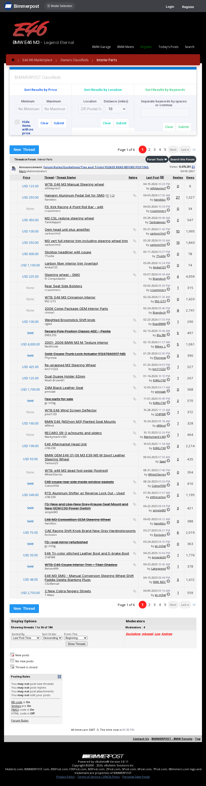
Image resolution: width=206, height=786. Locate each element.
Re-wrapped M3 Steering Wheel (70, 365)
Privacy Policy (65, 776)
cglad (48, 324)
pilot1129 (51, 414)
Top (197, 739)
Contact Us (141, 739)
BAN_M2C (159, 582)
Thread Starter (66, 177)
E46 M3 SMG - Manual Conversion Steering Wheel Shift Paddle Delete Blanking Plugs (89, 578)
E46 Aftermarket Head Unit (66, 444)
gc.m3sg (50, 403)
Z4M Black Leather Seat (64, 388)
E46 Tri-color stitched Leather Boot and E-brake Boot (87, 553)
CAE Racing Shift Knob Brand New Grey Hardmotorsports (90, 531)
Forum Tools (155, 159)
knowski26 (159, 557)
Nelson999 (52, 568)
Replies (178, 177)
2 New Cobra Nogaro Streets (68, 591)
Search (189, 47)
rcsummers (52, 211)
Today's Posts (168, 47)
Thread (49, 177)
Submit (59, 123)
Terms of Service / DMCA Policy (98, 776)
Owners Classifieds (75, 60)
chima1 (50, 312)
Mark (22, 171)
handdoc (51, 199)
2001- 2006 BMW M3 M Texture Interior (76, 342)
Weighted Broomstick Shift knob (70, 320)
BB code (16, 702)
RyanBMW (159, 324)
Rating (133, 177)
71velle (49, 256)
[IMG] (15, 709)
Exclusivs (51, 534)
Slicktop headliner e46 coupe (68, 252)
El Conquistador (55, 278)
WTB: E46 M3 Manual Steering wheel (74, 184)
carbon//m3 (53, 233)
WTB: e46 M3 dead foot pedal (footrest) (76, 470)
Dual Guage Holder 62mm (65, 376)
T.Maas (49, 595)
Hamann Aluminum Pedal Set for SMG (75, 195)
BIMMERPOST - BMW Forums (171, 739)
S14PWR (160, 414)
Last (185, 149)
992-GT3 (50, 301)
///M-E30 (50, 448)
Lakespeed (158, 568)
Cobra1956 (52, 486)
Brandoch (159, 278)
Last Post (152, 177)
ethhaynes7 (52, 188)
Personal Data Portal (136, 776)
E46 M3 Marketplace (38, 60)
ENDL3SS (50, 335)
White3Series (53, 474)
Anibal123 (51, 267)
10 (178, 231)
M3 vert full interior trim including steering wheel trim (86, 241)
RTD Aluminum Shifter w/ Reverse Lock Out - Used (85, 493)
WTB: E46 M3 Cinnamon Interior (70, 297)
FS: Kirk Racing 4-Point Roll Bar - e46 (74, 207)
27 (178, 197)
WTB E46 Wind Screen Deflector (71, 410)
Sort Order (49, 634)
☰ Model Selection (59, 6)
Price (26, 177)
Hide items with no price (25, 127)
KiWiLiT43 (159, 380)
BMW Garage (101, 47)
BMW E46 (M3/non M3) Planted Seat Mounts (80, 421)
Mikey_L (160, 346)
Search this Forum (182, 159)
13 (178, 242)
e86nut (49, 425)
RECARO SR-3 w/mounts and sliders (73, 433)
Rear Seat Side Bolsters (63, 286)
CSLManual (52, 583)
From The (70, 634)
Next (173, 149)
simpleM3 (51, 512)
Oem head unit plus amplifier (67, 229)
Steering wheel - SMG (62, 275)
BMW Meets (125, 47)
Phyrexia (51, 357)
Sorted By (18, 634)
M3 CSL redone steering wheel (69, 218)
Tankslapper (53, 222)
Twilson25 (51, 463)
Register (188, 7)
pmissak (50, 391)
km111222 (51, 369)
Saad (163, 461)
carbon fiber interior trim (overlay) (71, 263)
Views (190, 177)
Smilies (16, 706)
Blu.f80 (161, 335)
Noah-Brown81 (55, 380)
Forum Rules (19, 720)
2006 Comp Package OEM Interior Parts (76, 309)
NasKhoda (51, 346)
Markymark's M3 (56, 437)
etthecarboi (158, 497)
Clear (44, 123)
